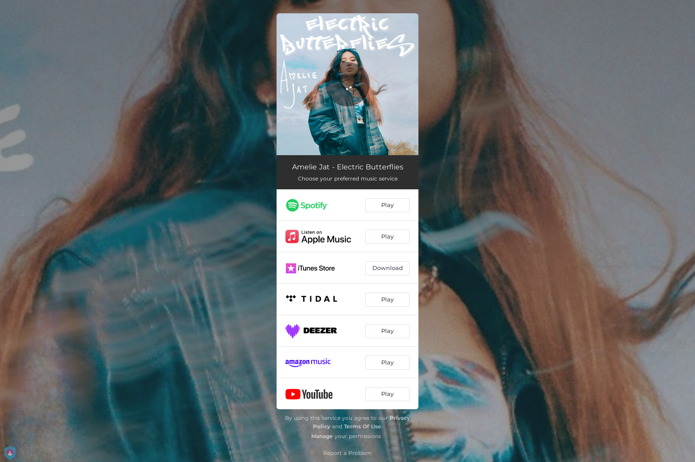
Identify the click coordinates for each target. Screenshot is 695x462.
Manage (322, 436)
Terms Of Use (362, 426)
